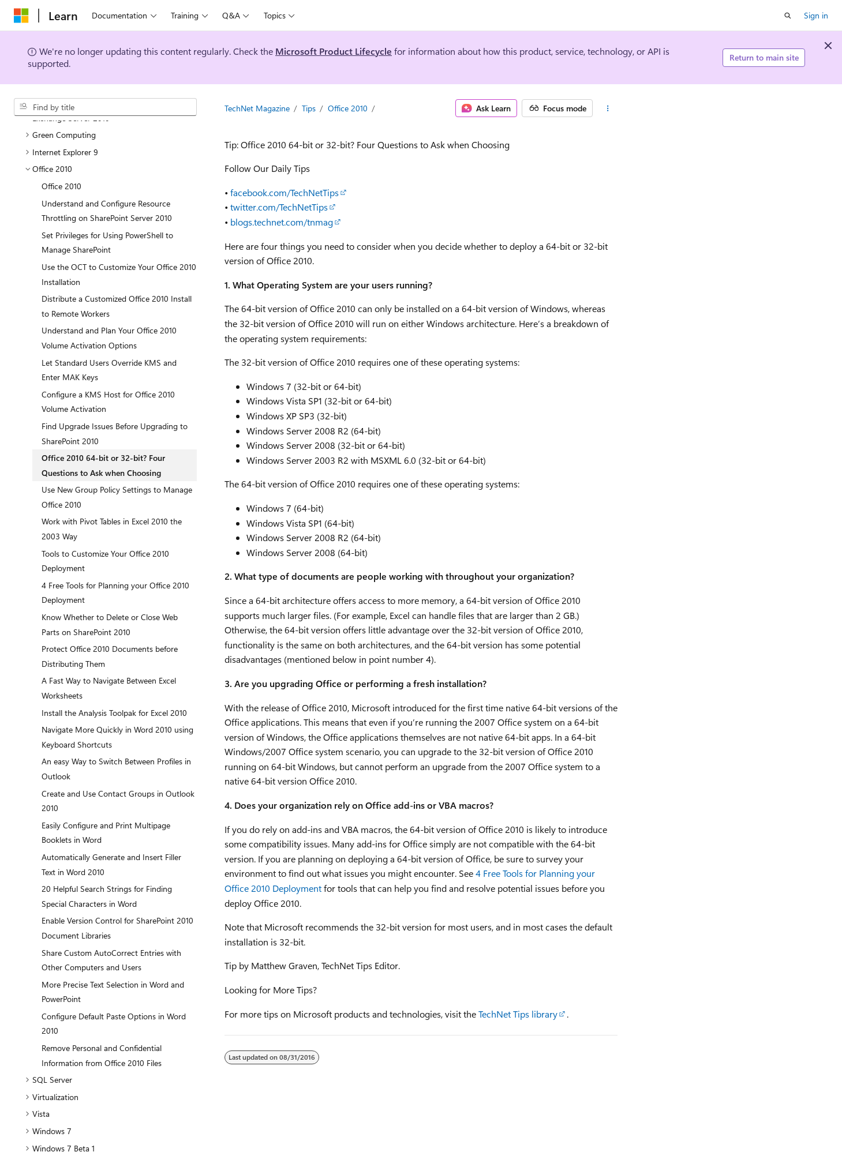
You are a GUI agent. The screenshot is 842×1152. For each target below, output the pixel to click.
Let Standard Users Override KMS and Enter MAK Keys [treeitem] (109, 348)
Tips (309, 108)
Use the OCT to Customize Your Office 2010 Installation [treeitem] (119, 252)
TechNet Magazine (257, 108)
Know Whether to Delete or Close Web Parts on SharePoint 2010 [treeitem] (110, 603)
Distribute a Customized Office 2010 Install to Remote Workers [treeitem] (117, 284)
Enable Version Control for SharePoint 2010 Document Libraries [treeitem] (117, 906)
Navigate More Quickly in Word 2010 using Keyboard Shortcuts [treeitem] (117, 715)
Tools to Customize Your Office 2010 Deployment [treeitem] (105, 539)
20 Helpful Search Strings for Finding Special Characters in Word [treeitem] (107, 874)
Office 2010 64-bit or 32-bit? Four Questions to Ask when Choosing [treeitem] (103, 443)
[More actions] (607, 108)
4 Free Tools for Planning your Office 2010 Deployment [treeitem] (115, 571)
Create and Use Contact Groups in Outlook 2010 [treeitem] (118, 779)
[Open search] (787, 15)
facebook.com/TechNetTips (284, 192)
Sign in (816, 15)
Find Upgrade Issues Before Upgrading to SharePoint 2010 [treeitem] (115, 412)
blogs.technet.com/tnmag (281, 222)
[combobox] (105, 107)
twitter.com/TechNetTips (279, 207)
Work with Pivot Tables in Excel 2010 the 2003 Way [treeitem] (112, 507)
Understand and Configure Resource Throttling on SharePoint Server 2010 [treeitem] (107, 189)
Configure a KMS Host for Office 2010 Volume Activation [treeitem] (108, 380)
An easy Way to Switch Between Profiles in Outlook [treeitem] (116, 747)
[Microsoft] (21, 15)
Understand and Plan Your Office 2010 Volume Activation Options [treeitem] (109, 316)
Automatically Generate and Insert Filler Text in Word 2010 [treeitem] (111, 842)
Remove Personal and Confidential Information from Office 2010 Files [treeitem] (102, 1033)
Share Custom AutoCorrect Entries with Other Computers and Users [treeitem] (111, 938)
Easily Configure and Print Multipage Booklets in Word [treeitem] (106, 811)
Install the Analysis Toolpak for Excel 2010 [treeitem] (114, 690)
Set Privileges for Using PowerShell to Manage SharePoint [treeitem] (107, 221)
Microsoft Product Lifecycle (333, 51)
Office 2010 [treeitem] (61, 164)
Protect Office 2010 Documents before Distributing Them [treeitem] (110, 634)
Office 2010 (348, 108)
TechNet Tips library (517, 1014)
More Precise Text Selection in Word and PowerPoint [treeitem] (113, 970)
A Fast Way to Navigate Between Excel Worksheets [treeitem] (109, 666)
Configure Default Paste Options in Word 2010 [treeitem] (114, 1002)
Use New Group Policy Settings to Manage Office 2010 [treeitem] (117, 475)
